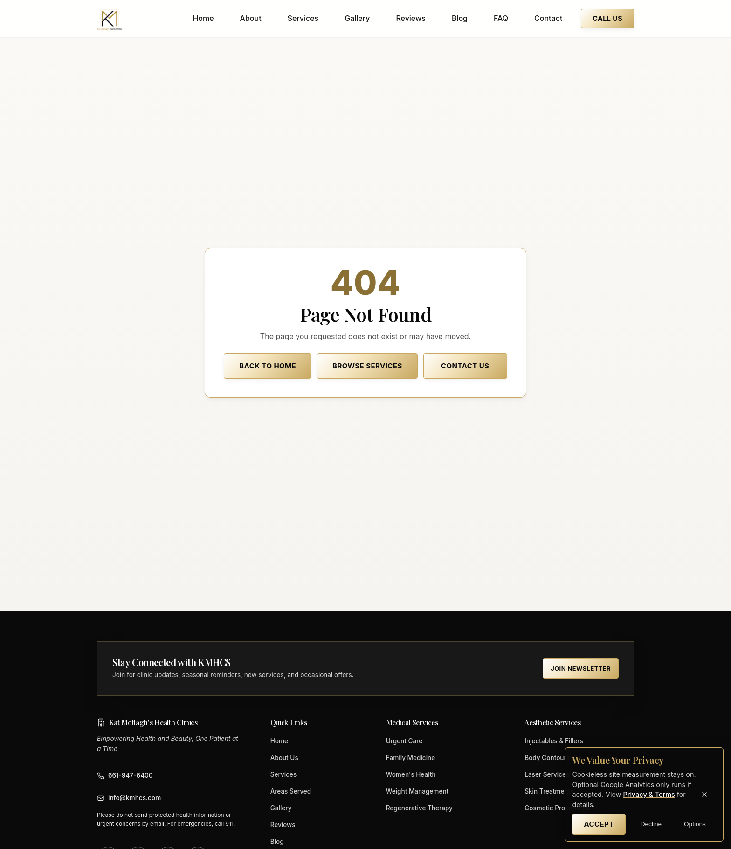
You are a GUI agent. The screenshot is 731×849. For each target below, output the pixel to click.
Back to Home (267, 365)
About (251, 18)
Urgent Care (404, 741)
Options (695, 824)
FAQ (501, 18)
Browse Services (367, 365)
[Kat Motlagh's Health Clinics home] (109, 18)
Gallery (357, 18)
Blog (460, 18)
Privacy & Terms (649, 794)
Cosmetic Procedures (557, 808)
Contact (548, 18)
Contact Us (465, 365)
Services (303, 18)
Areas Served (290, 791)
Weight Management (417, 791)
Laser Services (546, 774)
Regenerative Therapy (419, 808)
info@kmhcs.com (129, 798)
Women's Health (411, 774)
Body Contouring (550, 757)
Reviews (410, 18)
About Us (284, 757)
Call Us (607, 18)
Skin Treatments (548, 791)
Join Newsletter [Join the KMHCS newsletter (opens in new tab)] (581, 668)
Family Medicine (410, 757)
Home (203, 18)
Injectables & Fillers (553, 741)
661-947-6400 (125, 776)
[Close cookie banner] (704, 794)
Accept (599, 824)
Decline (651, 824)
